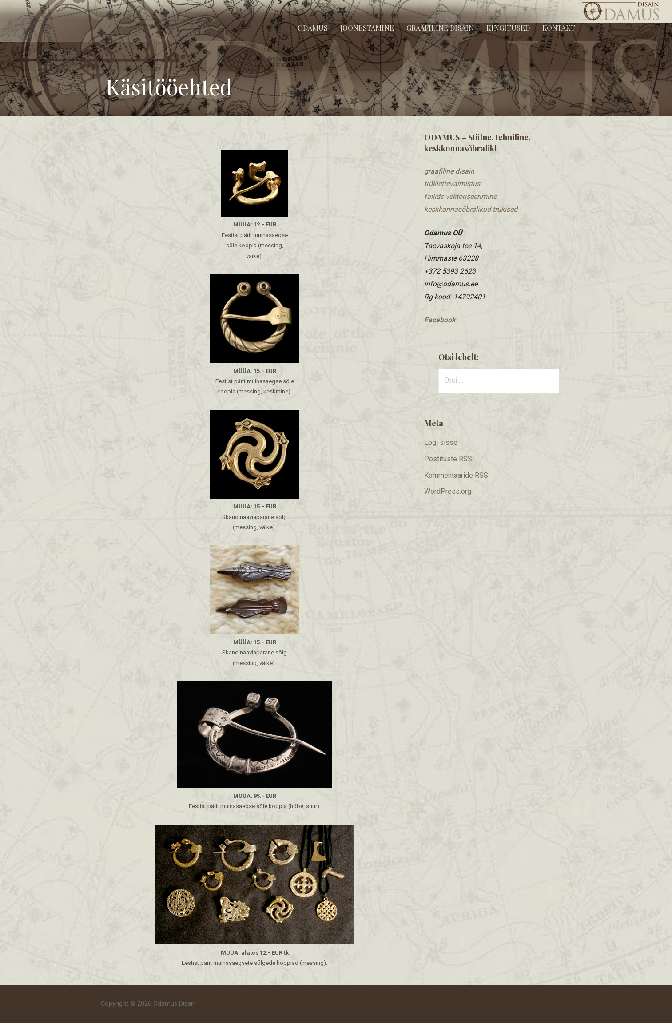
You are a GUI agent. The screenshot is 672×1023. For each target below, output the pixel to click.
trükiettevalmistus (452, 183)
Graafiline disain (440, 27)
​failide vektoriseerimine (460, 196)
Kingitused (508, 27)
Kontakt (558, 27)
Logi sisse (440, 442)
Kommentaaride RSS (456, 475)
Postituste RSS (448, 459)
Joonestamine (367, 27)
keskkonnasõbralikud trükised (470, 209)
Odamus (313, 27)
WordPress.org (447, 491)
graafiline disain (449, 171)
